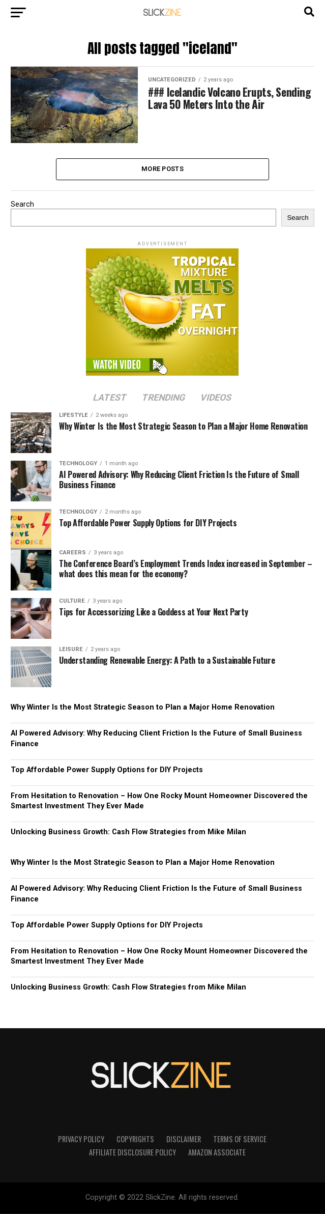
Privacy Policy (81, 1140)
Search (22, 205)
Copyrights (135, 1140)
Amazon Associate (217, 1153)
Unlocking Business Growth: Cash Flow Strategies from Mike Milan (128, 833)
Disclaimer (183, 1140)
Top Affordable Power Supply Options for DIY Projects (107, 770)
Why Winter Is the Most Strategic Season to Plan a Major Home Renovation (143, 708)
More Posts (162, 169)
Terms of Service (240, 1140)
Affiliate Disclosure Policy (132, 1153)
